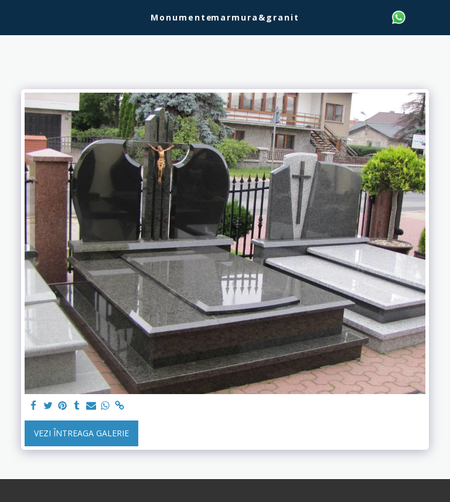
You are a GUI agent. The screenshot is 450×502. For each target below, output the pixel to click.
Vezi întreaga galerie (81, 433)
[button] (13, 17)
